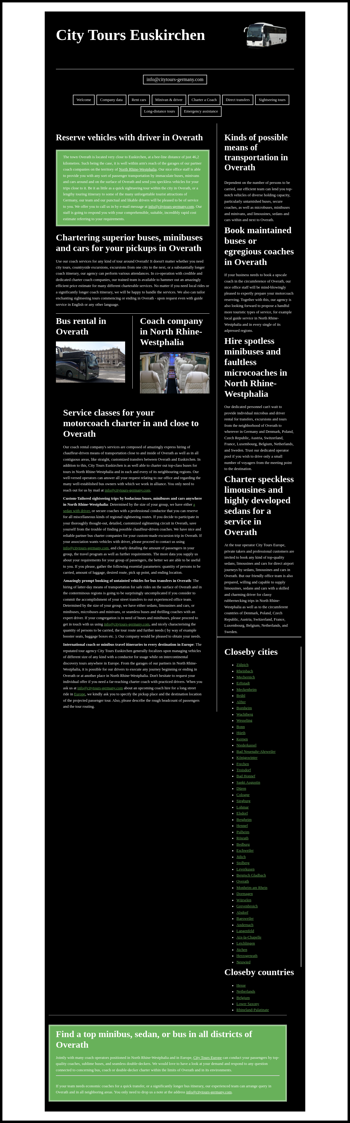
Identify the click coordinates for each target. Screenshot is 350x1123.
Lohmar (242, 807)
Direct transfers (238, 100)
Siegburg (243, 801)
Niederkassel (246, 745)
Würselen (243, 900)
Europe (79, 694)
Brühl (240, 696)
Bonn (240, 727)
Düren (241, 788)
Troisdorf (243, 770)
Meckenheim (246, 689)
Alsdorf (242, 912)
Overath (242, 881)
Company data (111, 100)
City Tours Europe (207, 1058)
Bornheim (244, 708)
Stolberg (242, 863)
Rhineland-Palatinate (252, 1010)
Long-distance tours (159, 111)
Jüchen (241, 950)
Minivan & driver (169, 100)
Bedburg (243, 844)
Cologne (242, 795)
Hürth (240, 733)
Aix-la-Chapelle (248, 937)
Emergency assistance (201, 111)
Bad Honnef (245, 776)
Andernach (244, 925)
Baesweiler (245, 918)
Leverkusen (245, 869)
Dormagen (244, 894)
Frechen (242, 764)
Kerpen (242, 739)
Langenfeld (245, 931)
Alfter (241, 702)
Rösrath (242, 838)
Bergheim (243, 820)
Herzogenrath (247, 956)
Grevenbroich (247, 906)
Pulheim (242, 832)
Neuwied (243, 962)
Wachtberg (244, 714)
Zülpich (242, 665)
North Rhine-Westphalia (138, 169)
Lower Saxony (247, 1004)
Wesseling (244, 720)
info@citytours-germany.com (175, 79)
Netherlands (245, 991)
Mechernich (245, 677)
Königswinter (247, 758)
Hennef (242, 826)
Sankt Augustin (248, 782)
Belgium (243, 998)
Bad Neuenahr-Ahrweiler (255, 751)
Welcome (83, 100)
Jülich (241, 857)
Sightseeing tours (272, 100)
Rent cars (139, 100)
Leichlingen (245, 943)
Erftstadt (243, 683)
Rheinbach (244, 671)
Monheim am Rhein (251, 888)
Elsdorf (242, 813)
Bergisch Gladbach (251, 875)
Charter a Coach (204, 100)
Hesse (241, 985)
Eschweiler (245, 850)
